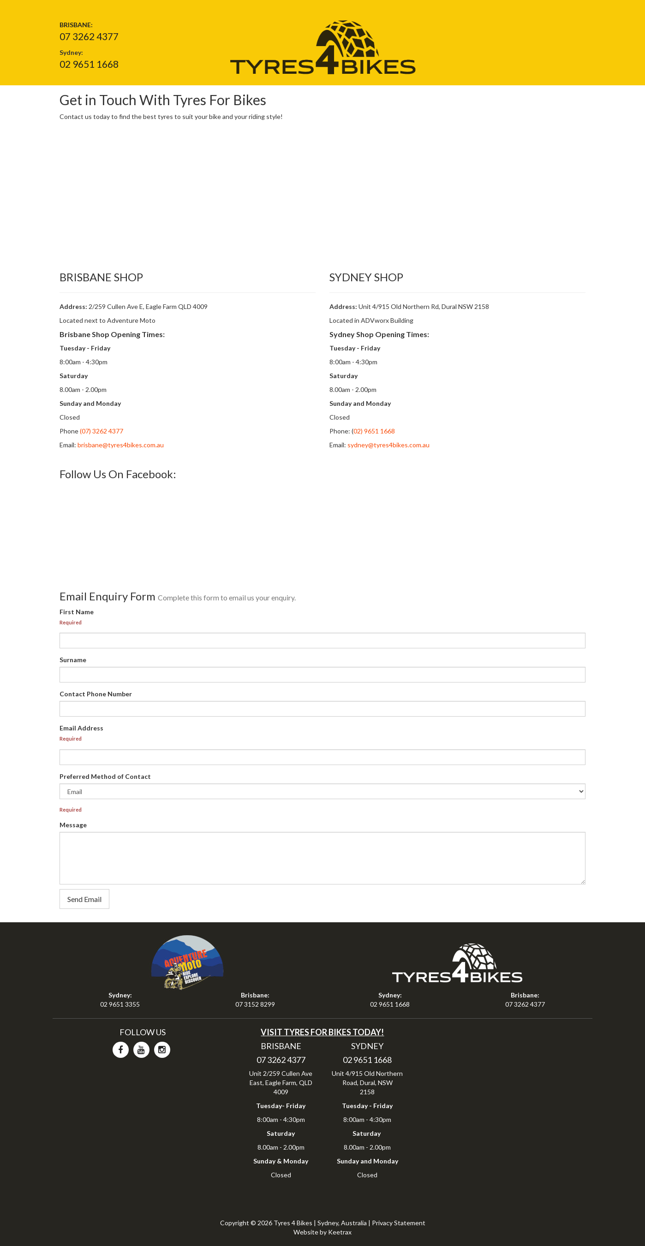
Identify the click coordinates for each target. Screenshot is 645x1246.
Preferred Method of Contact (105, 776)
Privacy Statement (398, 1223)
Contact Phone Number (96, 694)
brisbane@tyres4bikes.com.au (121, 445)
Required (71, 622)
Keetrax (340, 1232)
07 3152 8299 (255, 1004)
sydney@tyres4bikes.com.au (388, 445)
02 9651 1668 (89, 64)
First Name (77, 612)
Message (73, 825)
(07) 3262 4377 (100, 431)
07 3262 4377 (89, 36)
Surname (73, 660)
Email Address (81, 728)
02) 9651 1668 (374, 431)
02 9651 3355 (120, 1004)
